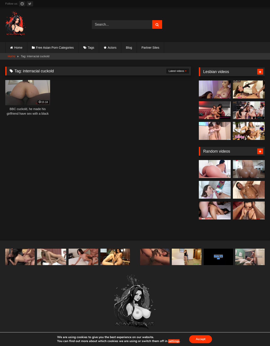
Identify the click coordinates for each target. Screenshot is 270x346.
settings (173, 341)
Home (18, 47)
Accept (200, 339)
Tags (91, 47)
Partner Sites (150, 47)
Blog (129, 47)
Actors (112, 47)
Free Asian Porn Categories (55, 47)
